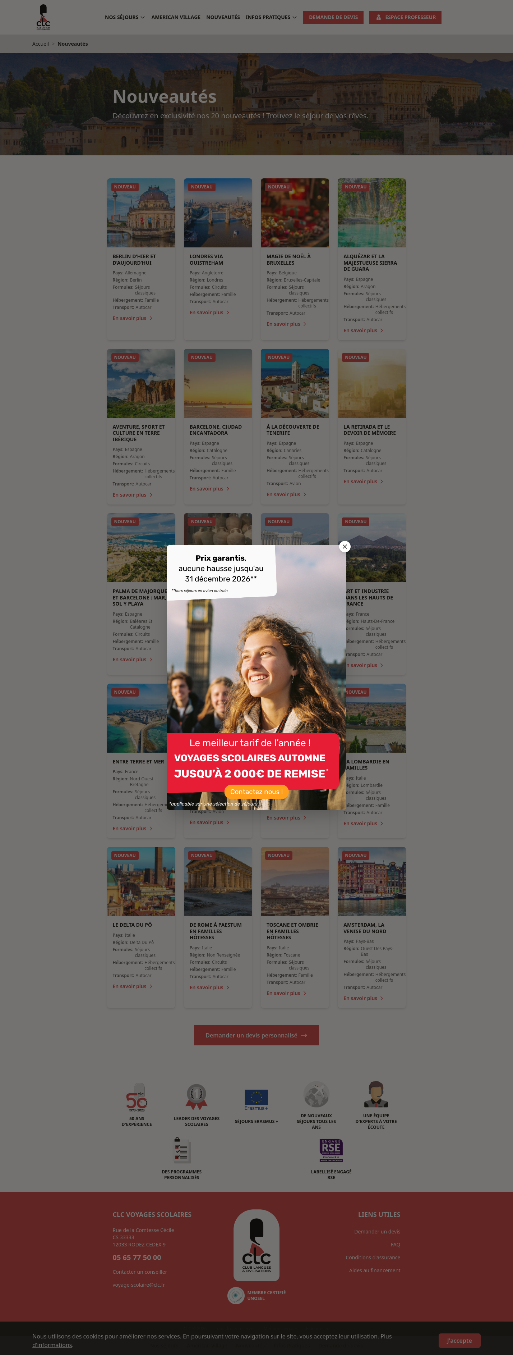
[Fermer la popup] (345, 546)
